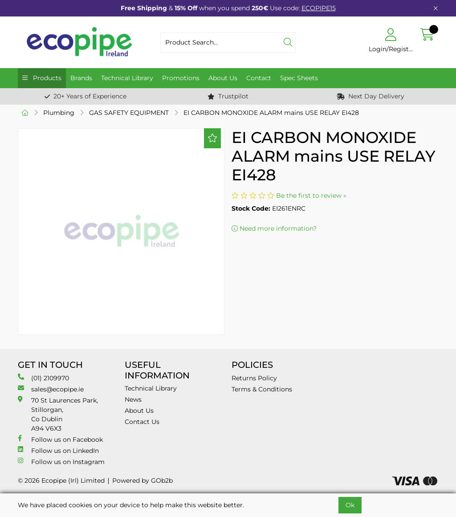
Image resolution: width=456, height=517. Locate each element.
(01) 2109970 (43, 378)
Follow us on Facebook (60, 439)
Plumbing (58, 113)
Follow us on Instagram (61, 461)
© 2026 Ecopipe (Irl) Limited (61, 480)
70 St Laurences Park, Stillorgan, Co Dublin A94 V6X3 (58, 414)
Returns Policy (254, 378)
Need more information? (274, 228)
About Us (222, 78)
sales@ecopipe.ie (51, 389)
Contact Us (142, 422)
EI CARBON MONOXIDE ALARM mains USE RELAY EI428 (271, 113)
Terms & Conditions (262, 389)
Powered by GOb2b (142, 480)
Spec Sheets (299, 78)
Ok (350, 505)
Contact (258, 78)
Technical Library (127, 78)
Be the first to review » (311, 195)
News (133, 399)
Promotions (181, 78)
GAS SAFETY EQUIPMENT (129, 113)
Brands (81, 78)
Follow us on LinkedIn (58, 450)
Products (46, 78)
